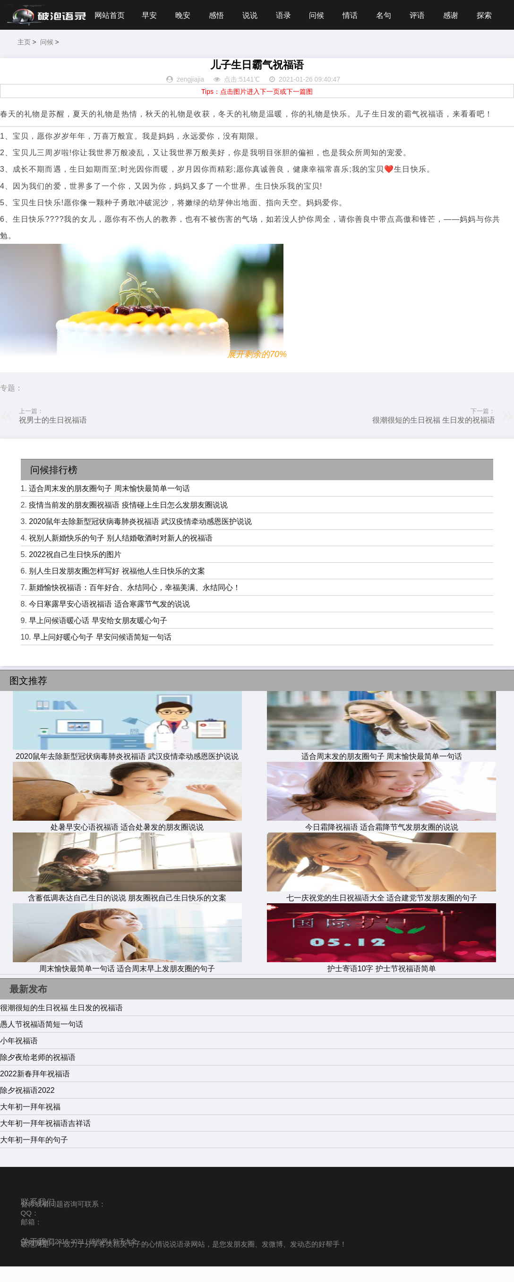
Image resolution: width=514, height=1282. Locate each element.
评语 (343, 46)
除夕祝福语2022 (27, 1106)
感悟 (138, 46)
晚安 (103, 46)
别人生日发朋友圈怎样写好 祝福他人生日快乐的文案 (117, 587)
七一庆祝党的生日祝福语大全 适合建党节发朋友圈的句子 (381, 908)
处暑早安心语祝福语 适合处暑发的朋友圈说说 (127, 838)
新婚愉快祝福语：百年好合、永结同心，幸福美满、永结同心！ (134, 603)
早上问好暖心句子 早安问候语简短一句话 (102, 653)
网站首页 (29, 46)
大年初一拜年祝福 (30, 1122)
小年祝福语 (19, 1056)
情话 (275, 46)
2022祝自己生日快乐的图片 (75, 570)
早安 (69, 46)
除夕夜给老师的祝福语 (38, 1073)
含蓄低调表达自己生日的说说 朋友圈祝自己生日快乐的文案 (127, 908)
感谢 (378, 46)
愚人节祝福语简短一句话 (41, 1040)
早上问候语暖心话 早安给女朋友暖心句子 (98, 637)
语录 (206, 46)
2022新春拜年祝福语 (35, 1089)
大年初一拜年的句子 (34, 1155)
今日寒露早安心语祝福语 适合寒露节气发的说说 (109, 620)
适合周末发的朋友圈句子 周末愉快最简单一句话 (109, 504)
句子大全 (124, 1257)
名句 (309, 46)
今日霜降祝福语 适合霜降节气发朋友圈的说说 (381, 838)
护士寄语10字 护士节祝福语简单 (381, 979)
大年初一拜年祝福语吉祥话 (45, 1139)
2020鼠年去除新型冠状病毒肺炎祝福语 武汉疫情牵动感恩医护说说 (140, 537)
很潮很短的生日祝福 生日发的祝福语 (433, 436)
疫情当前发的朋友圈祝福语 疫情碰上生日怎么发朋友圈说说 (128, 521)
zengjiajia (190, 95)
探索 (412, 46)
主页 (436, 43)
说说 (172, 46)
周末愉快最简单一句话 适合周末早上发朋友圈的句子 (127, 979)
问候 (240, 46)
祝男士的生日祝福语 (53, 436)
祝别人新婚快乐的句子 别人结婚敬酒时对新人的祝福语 (120, 554)
